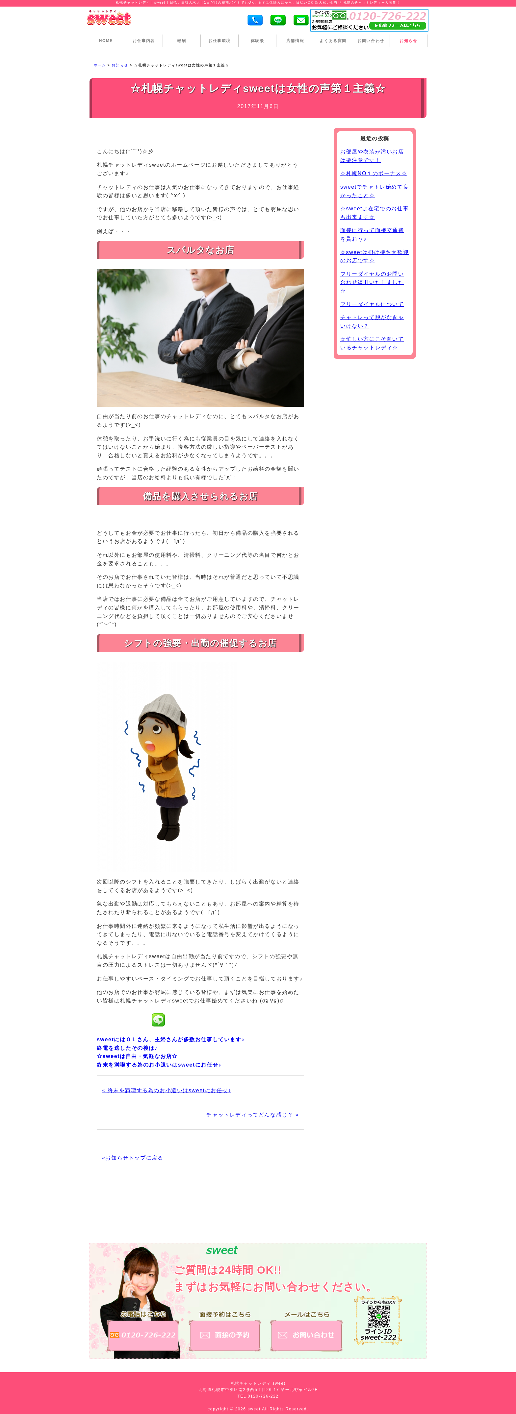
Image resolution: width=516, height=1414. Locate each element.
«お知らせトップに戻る (133, 1158)
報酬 (181, 40)
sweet (255, 1409)
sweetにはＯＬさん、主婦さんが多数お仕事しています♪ (171, 1039)
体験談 (257, 40)
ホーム (99, 65)
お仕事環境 (219, 40)
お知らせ (408, 40)
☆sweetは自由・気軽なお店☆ (137, 1056)
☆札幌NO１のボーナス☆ (373, 173)
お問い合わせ (370, 40)
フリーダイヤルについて (372, 304)
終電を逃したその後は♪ (127, 1048)
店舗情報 (295, 40)
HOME (106, 40)
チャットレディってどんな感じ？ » (252, 1115)
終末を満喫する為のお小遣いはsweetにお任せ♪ (159, 1065)
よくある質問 (333, 40)
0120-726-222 (263, 1396)
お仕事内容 (144, 40)
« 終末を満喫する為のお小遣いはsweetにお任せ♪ (166, 1090)
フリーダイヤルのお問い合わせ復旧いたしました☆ (372, 282)
